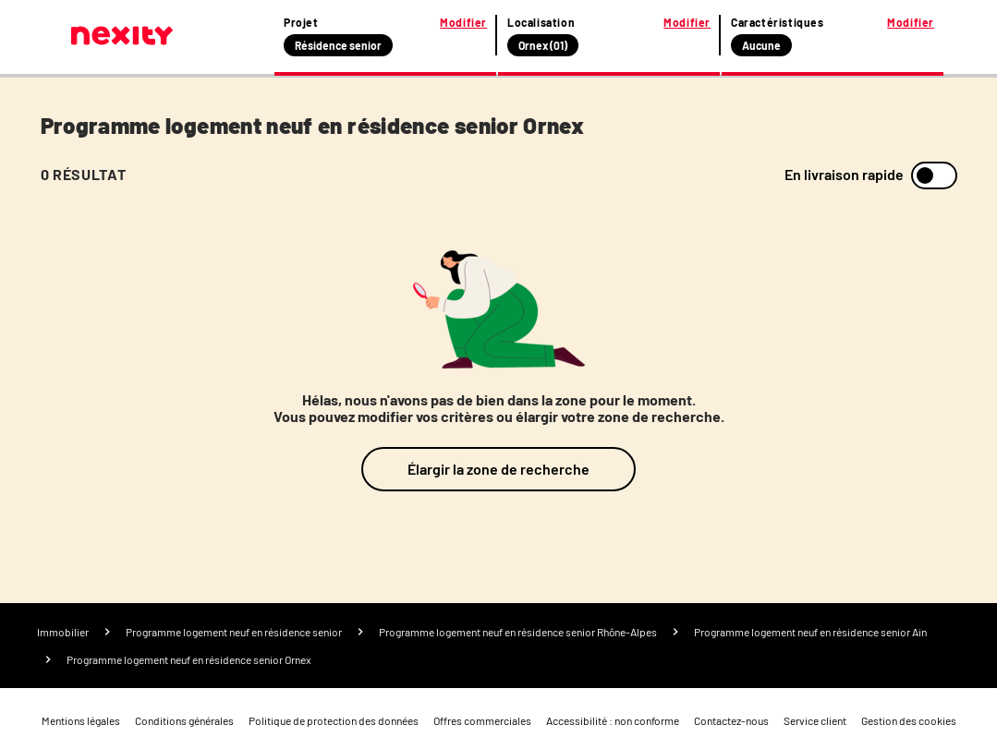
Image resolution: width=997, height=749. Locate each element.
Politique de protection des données (334, 720)
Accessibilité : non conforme (612, 720)
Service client (815, 720)
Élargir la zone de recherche (498, 468)
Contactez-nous (731, 720)
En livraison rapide (844, 174)
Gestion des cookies (908, 720)
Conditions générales (184, 720)
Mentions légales (81, 720)
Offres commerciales (482, 720)
